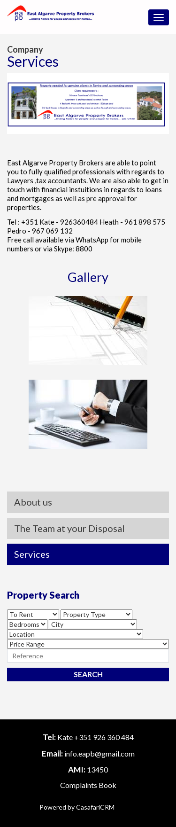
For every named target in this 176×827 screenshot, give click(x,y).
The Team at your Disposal (69, 528)
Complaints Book (88, 784)
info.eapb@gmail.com (99, 753)
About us (33, 501)
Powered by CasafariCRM (77, 807)
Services (32, 554)
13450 (97, 769)
